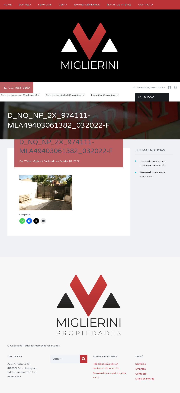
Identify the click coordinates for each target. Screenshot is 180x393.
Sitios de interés (144, 378)
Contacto (145, 4)
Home (8, 4)
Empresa (25, 4)
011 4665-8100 (19, 88)
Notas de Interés (119, 4)
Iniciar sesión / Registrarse (149, 87)
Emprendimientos (87, 4)
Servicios (45, 4)
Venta (63, 4)
